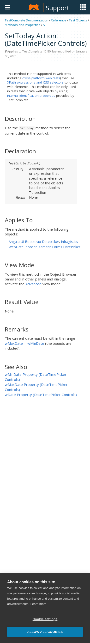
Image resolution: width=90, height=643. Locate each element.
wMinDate (35, 343)
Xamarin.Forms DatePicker (59, 247)
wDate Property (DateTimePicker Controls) (41, 394)
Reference (58, 20)
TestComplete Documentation (26, 20)
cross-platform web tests (41, 78)
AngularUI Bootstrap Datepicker (34, 241)
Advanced (33, 283)
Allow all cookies (45, 632)
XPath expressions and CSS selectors (35, 82)
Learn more (38, 604)
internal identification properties (31, 95)
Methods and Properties (22, 25)
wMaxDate (14, 343)
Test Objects (78, 20)
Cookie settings (45, 619)
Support (57, 7)
